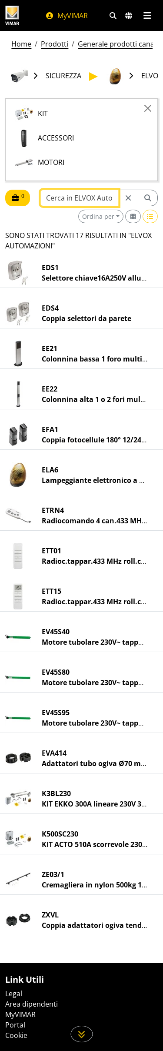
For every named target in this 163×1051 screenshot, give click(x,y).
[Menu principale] (147, 15)
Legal (13, 993)
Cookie (16, 1035)
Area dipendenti (31, 1004)
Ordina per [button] (98, 216)
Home (21, 44)
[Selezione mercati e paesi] (128, 15)
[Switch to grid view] (133, 216)
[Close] (148, 108)
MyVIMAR (66, 15)
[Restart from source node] (128, 198)
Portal (15, 1025)
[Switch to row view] (150, 216)
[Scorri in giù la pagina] (81, 1034)
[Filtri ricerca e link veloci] (113, 15)
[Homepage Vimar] (12, 15)
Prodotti (54, 44)
